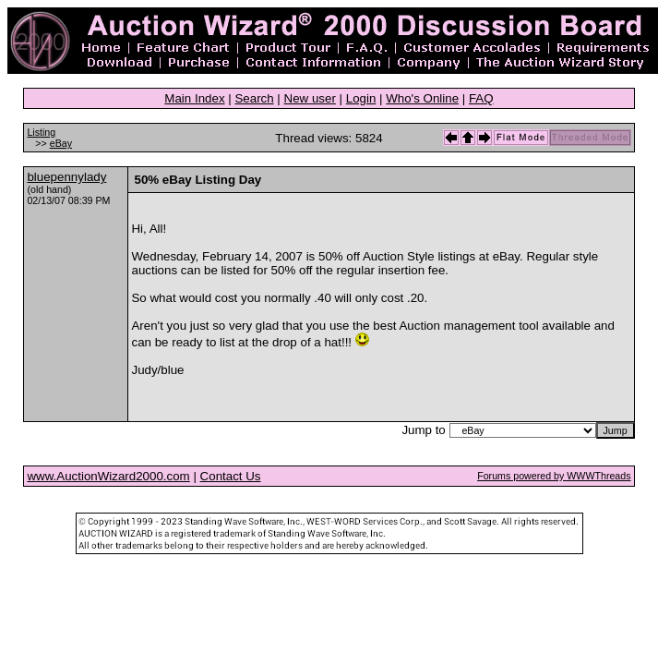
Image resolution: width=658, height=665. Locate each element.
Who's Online (422, 98)
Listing (41, 132)
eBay (61, 143)
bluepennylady (66, 177)
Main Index (194, 98)
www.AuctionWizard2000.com (108, 476)
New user (310, 98)
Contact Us (230, 476)
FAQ (481, 98)
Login (361, 98)
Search (253, 98)
